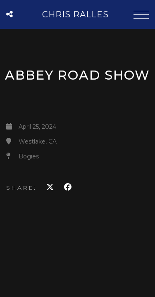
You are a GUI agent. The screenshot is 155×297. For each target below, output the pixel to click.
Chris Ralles (75, 14)
